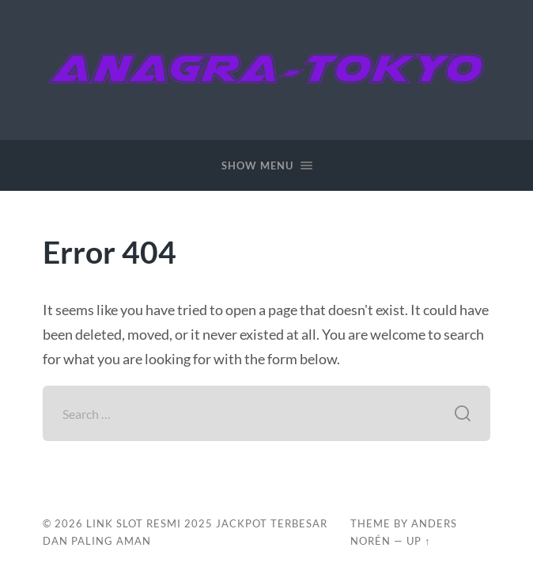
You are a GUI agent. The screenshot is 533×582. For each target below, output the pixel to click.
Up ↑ (418, 540)
